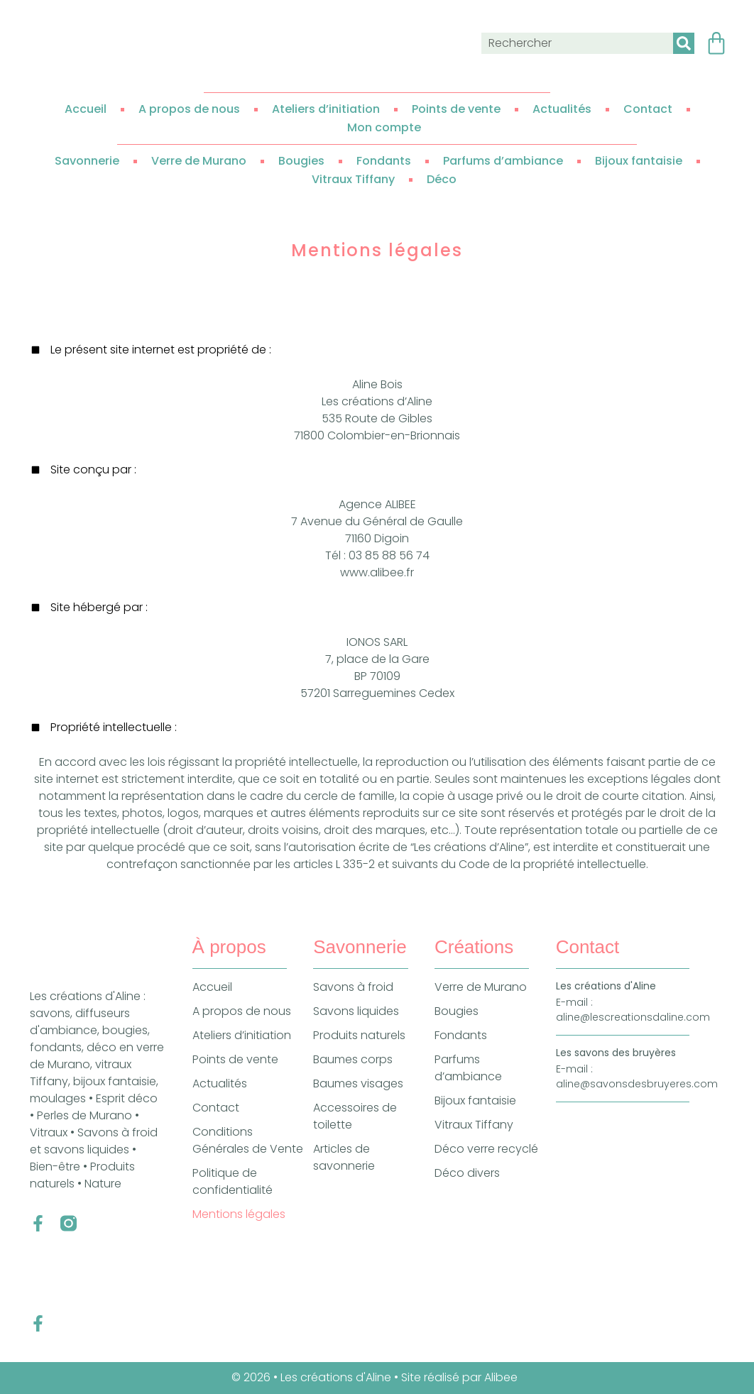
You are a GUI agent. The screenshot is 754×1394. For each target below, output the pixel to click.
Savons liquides (356, 1011)
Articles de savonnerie (344, 1157)
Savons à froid (353, 987)
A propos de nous (189, 109)
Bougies (301, 161)
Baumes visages (358, 1083)
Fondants (383, 161)
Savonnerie (87, 161)
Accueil (85, 109)
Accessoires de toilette (355, 1116)
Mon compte (384, 127)
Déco (442, 179)
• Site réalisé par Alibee (457, 1377)
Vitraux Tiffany (353, 179)
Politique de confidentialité (232, 1181)
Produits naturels (359, 1035)
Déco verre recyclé (486, 1149)
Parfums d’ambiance (503, 161)
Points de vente (456, 109)
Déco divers (467, 1173)
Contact (647, 109)
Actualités (561, 109)
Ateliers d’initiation (326, 109)
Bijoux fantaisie (638, 161)
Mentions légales (238, 1214)
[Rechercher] (683, 43)
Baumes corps (353, 1059)
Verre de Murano (198, 161)
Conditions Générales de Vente (247, 1140)
